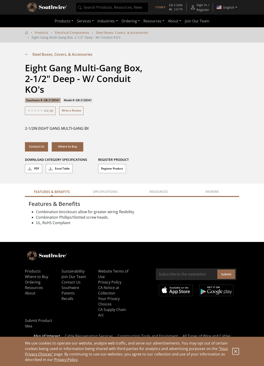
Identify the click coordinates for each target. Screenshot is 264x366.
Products (41, 32)
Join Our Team (197, 21)
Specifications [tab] (105, 191)
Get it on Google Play (216, 290)
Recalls (67, 298)
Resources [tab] (159, 191)
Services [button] (84, 21)
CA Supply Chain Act (112, 312)
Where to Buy (67, 146)
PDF (33, 169)
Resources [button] (152, 21)
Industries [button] (106, 21)
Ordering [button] (129, 21)
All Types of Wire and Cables (207, 336)
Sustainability (73, 271)
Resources (34, 287)
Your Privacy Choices (109, 301)
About (30, 293)
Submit (226, 274)
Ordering (32, 282)
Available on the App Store (176, 290)
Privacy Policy (66, 359)
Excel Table (59, 169)
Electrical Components (72, 32)
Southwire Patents (70, 290)
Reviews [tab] (212, 191)
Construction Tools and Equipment (148, 336)
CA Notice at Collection (108, 290)
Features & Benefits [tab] (52, 191)
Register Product (112, 168)
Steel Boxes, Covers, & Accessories (122, 32)
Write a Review (71, 110)
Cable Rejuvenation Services (89, 336)
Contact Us (36, 146)
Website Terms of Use (113, 274)
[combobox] (112, 7)
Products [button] (62, 21)
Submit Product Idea (38, 323)
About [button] (173, 21)
